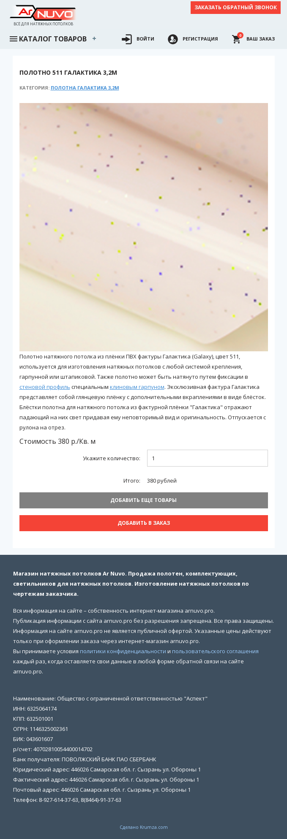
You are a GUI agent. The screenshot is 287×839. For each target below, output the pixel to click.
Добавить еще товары (143, 500)
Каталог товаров (47, 38)
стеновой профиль (44, 387)
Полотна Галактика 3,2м (85, 87)
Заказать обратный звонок (235, 7)
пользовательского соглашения (215, 651)
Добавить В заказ (144, 523)
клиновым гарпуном (137, 387)
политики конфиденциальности (123, 651)
